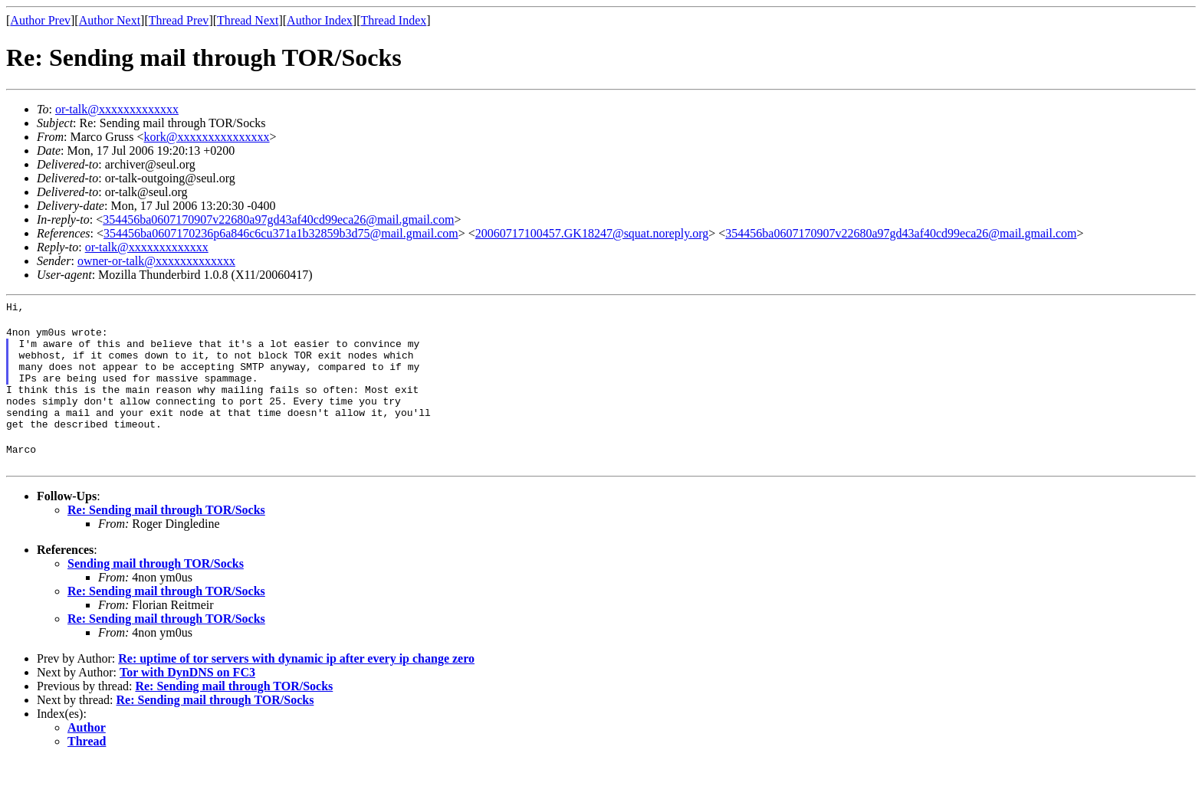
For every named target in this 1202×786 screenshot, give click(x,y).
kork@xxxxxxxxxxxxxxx (207, 136)
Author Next (109, 20)
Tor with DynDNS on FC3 (187, 697)
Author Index (320, 20)
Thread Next (247, 20)
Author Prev (40, 20)
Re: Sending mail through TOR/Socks (166, 535)
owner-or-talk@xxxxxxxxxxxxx (156, 260)
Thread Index (394, 20)
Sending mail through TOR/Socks (155, 588)
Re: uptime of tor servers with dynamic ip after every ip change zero (296, 683)
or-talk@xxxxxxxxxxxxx (117, 109)
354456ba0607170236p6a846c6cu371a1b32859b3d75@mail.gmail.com (280, 233)
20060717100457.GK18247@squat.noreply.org (592, 233)
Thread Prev (179, 20)
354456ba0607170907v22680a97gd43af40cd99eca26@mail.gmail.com (278, 219)
